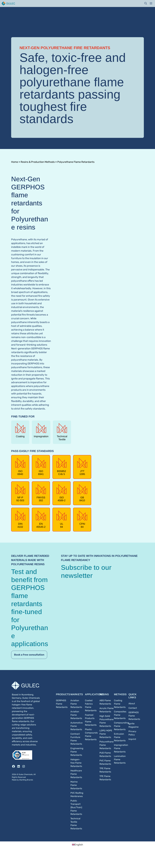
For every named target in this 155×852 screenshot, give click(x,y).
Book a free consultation (29, 654)
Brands (30, 780)
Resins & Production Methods (38, 161)
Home (14, 161)
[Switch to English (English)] (77, 845)
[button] (145, 3)
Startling (23, 780)
